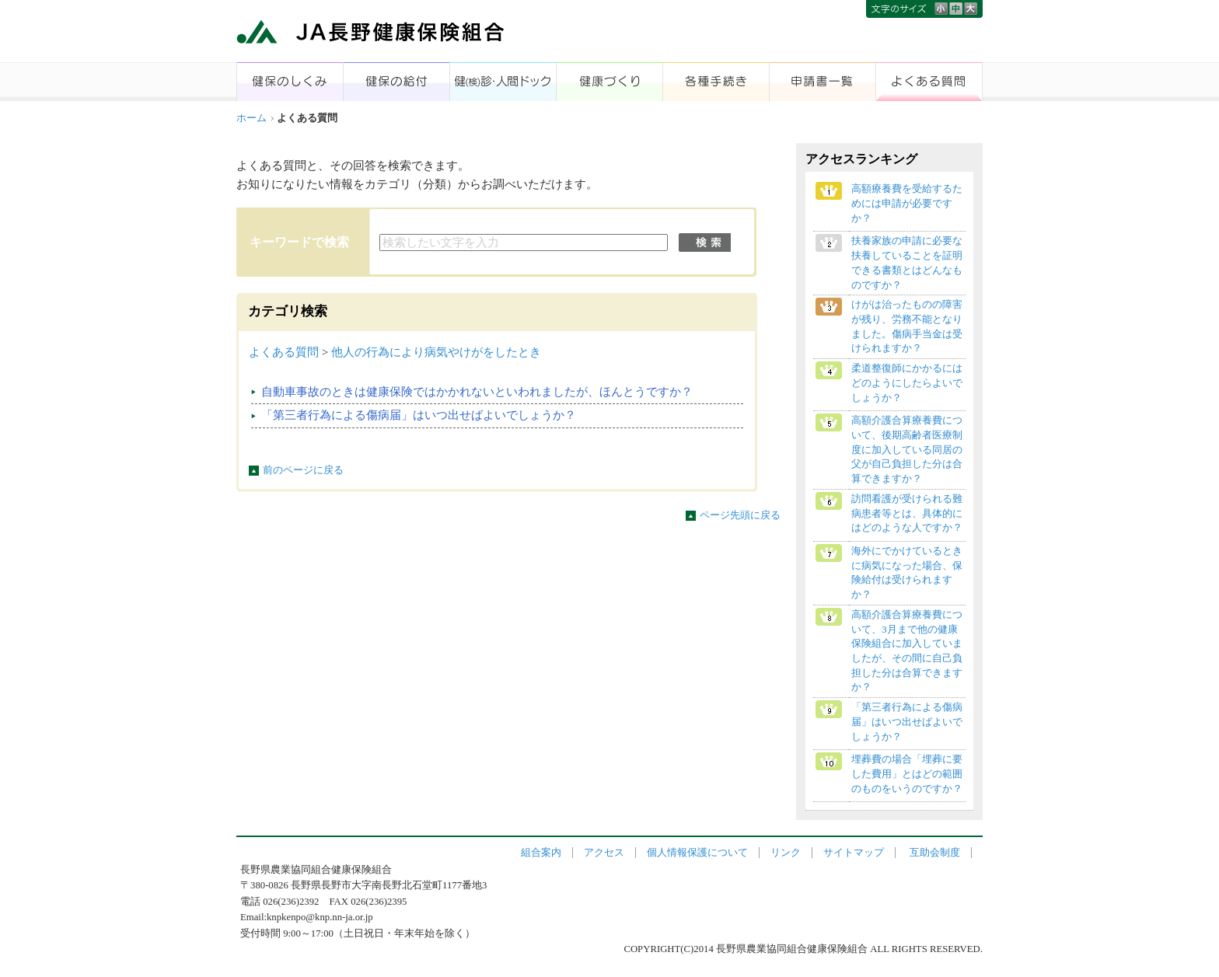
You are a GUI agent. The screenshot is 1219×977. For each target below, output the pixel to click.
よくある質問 (284, 352)
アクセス (604, 852)
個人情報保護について (697, 852)
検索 (705, 242)
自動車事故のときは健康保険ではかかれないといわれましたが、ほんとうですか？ (477, 392)
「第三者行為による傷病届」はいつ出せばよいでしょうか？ (418, 415)
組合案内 (541, 852)
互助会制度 (935, 852)
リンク (785, 852)
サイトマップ (853, 852)
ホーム (251, 118)
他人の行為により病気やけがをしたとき (436, 352)
